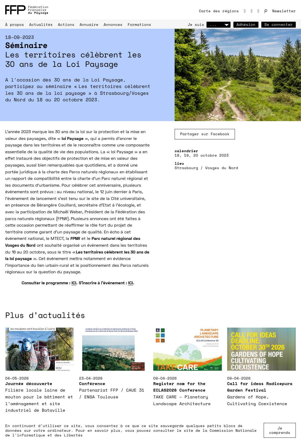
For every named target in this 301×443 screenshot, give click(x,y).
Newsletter (284, 11)
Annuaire (89, 24)
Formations (139, 24)
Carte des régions (219, 11)
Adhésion (246, 24)
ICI (74, 283)
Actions (66, 24)
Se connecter (278, 24)
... (218, 24)
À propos (14, 24)
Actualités (41, 24)
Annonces (113, 24)
